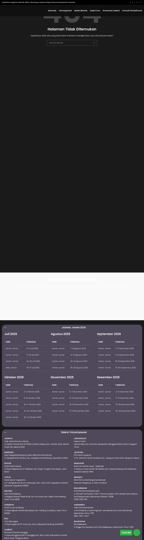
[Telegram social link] (141, 2)
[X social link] (132, 2)
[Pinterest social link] (137, 2)
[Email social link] (135, 2)
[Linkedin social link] (139, 2)
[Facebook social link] (130, 2)
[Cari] (72, 43)
